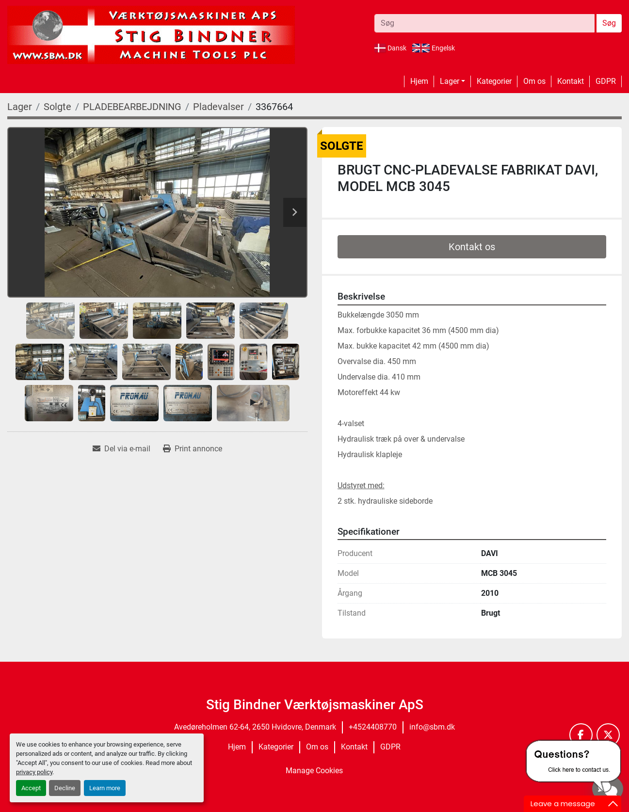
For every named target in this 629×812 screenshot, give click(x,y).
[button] (452, 81)
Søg (609, 23)
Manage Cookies (314, 770)
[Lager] (19, 106)
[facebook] (581, 735)
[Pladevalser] (218, 106)
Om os (534, 81)
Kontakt (570, 81)
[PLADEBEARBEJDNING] (132, 106)
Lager (449, 81)
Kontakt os (472, 247)
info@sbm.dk (432, 727)
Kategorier (494, 81)
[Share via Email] (121, 449)
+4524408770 (373, 727)
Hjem (419, 81)
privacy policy (34, 772)
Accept (31, 788)
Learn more (104, 788)
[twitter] (608, 735)
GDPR (606, 81)
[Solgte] (57, 106)
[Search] (484, 23)
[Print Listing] (192, 449)
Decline (64, 788)
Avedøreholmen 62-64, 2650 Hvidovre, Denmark (255, 727)
